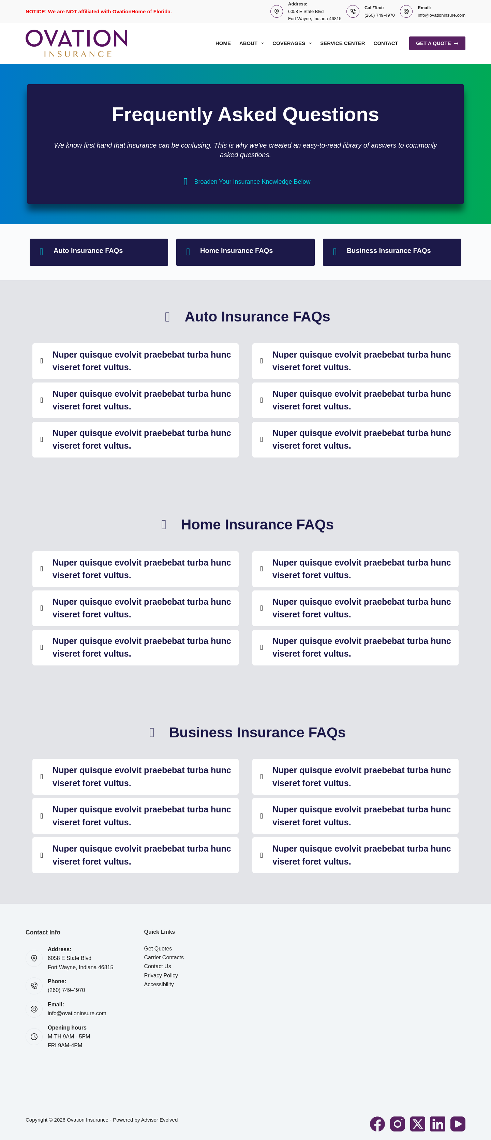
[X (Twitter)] (417, 1123)
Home (223, 43)
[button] (135, 361)
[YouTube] (457, 1123)
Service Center (342, 43)
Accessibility (159, 984)
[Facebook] (377, 1123)
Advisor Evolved (159, 1120)
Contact (386, 43)
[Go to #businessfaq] (392, 252)
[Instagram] (397, 1123)
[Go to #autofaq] (98, 252)
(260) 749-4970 (379, 15)
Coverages (293, 43)
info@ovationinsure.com (441, 15)
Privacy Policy (161, 975)
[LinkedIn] (437, 1123)
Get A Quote (437, 43)
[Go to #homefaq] (245, 252)
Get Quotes (158, 948)
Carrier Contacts (164, 957)
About (253, 43)
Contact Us (157, 966)
